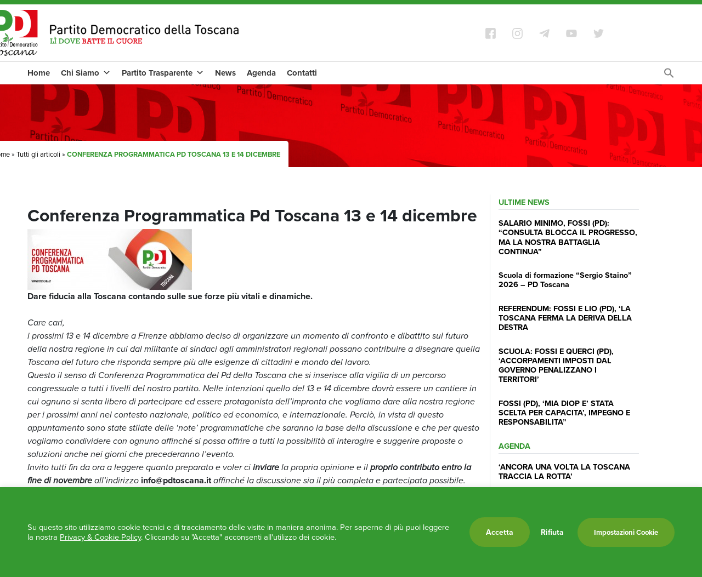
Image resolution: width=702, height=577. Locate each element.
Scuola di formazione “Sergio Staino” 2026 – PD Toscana (565, 279)
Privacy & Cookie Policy (100, 537)
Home (38, 73)
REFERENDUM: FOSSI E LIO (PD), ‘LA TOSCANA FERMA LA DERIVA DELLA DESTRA (565, 317)
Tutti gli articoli (38, 154)
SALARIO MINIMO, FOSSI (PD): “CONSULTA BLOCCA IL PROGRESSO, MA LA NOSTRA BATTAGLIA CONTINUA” (568, 237)
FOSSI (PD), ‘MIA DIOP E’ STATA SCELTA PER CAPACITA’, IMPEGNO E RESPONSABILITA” (564, 412)
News (225, 73)
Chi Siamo (86, 73)
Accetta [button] (499, 532)
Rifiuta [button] (552, 532)
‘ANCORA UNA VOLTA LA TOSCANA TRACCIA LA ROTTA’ (564, 471)
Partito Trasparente (163, 73)
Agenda (261, 73)
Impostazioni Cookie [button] (626, 532)
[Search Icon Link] (669, 76)
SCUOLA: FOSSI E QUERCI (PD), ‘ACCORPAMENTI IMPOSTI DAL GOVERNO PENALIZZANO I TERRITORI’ (556, 365)
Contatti (302, 73)
